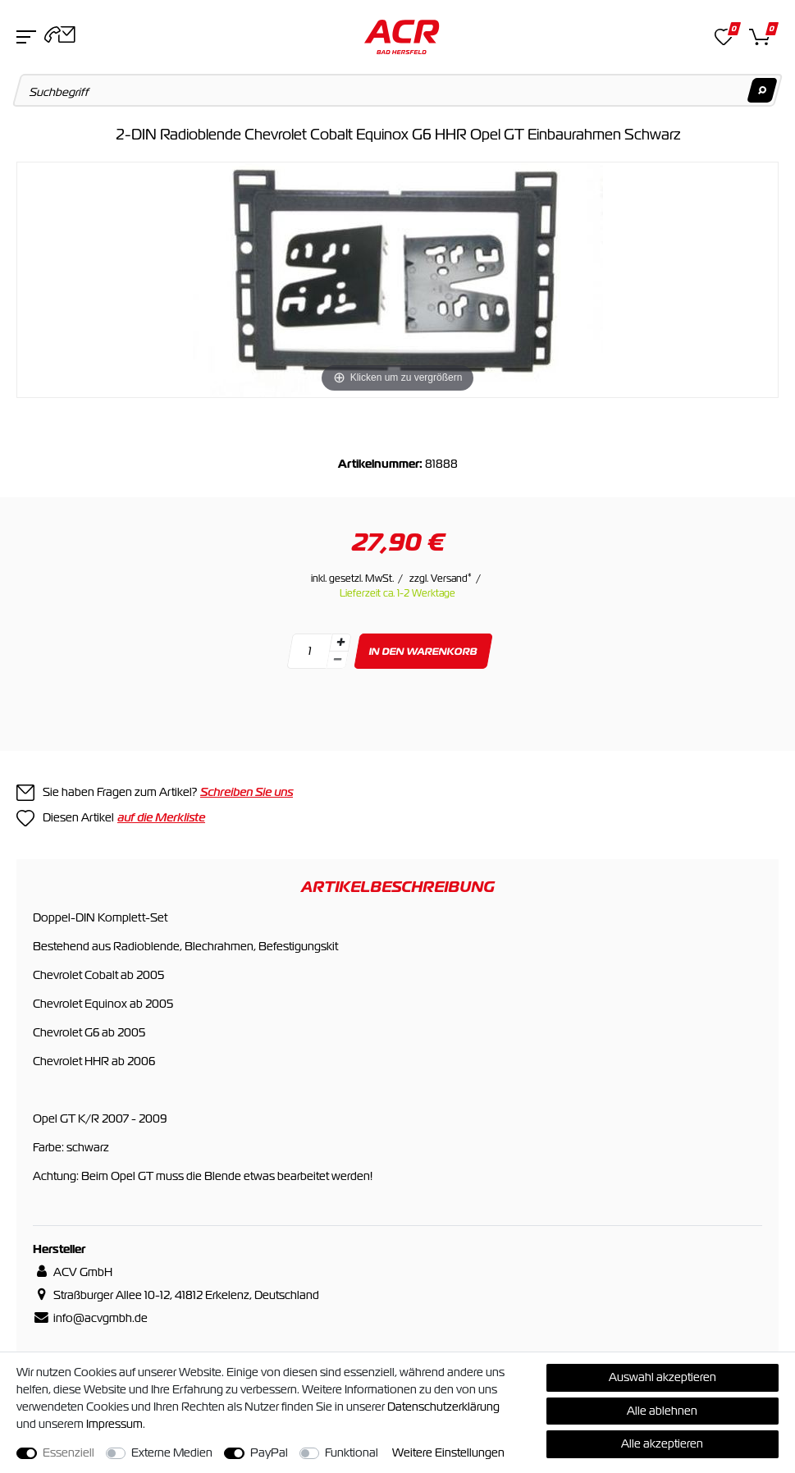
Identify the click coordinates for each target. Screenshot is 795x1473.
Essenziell (68, 1452)
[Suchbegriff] (398, 90)
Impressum (114, 1423)
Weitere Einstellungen (448, 1452)
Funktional (351, 1452)
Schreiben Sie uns (246, 792)
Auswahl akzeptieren (662, 1377)
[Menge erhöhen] (339, 643)
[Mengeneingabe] (309, 651)
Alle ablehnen (662, 1410)
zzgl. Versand (440, 578)
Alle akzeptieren (662, 1443)
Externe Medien (171, 1452)
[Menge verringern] (337, 660)
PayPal (269, 1452)
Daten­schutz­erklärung (443, 1406)
